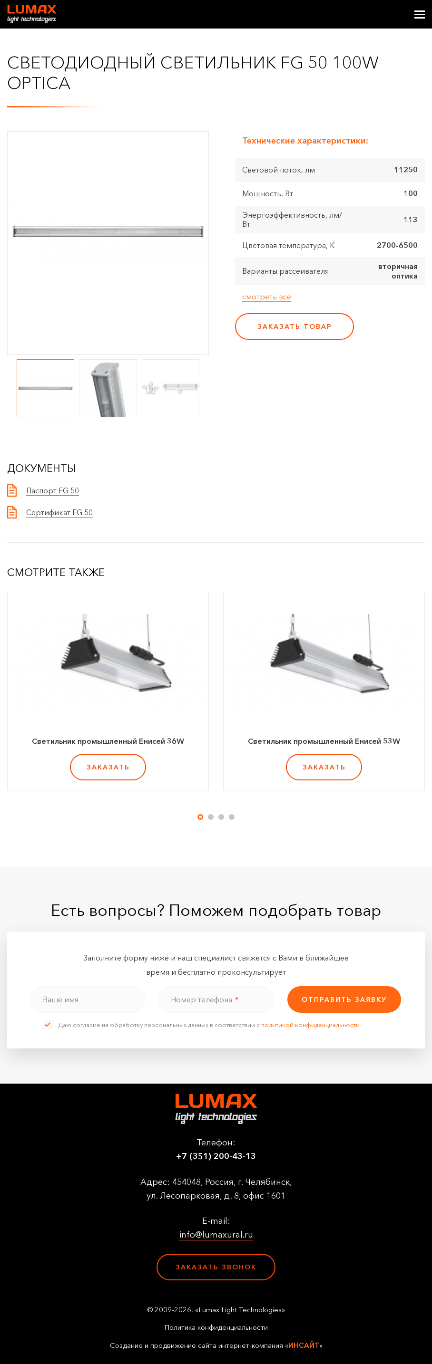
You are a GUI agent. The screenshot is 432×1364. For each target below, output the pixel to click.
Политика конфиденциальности (216, 1327)
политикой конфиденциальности (310, 1024)
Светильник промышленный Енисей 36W (108, 741)
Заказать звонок (216, 1267)
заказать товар (294, 326)
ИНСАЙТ (303, 1345)
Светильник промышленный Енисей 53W (324, 741)
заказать (108, 767)
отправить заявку (344, 999)
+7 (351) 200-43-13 (216, 1156)
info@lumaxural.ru (216, 1235)
